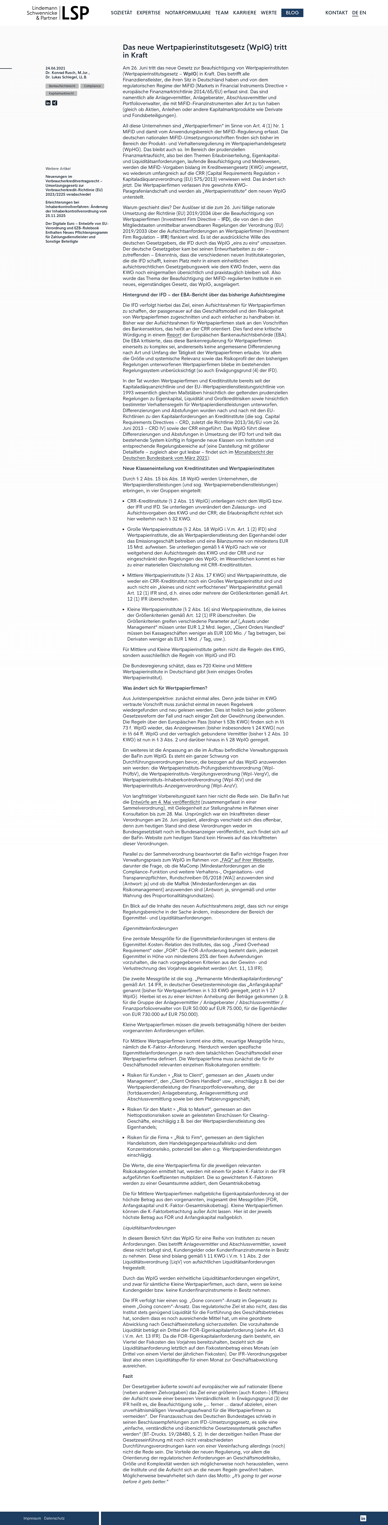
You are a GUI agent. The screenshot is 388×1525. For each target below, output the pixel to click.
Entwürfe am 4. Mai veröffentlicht (165, 802)
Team (222, 13)
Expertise (149, 13)
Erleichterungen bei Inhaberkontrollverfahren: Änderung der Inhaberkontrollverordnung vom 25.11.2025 (77, 209)
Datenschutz (54, 1518)
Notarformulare (188, 13)
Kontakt (336, 13)
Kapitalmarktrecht (61, 93)
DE (355, 13)
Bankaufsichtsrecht (62, 86)
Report (174, 335)
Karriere (244, 13)
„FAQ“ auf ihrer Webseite (246, 860)
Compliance (92, 86)
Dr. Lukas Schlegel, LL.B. (66, 77)
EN (363, 13)
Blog (292, 13)
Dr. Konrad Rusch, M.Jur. (67, 72)
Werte (269, 13)
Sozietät (121, 13)
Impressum (32, 1518)
